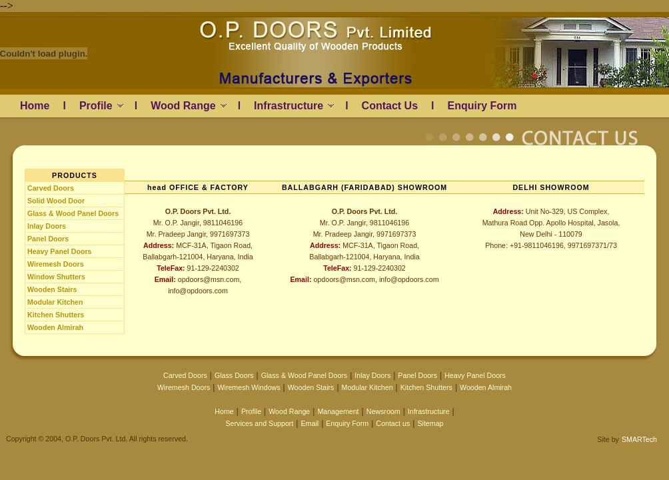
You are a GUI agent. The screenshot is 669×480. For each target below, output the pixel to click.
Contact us (393, 423)
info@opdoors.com (198, 291)
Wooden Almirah (55, 327)
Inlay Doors (46, 226)
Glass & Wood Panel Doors (73, 213)
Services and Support (259, 423)
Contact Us (390, 105)
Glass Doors (234, 375)
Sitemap (430, 423)
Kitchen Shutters (55, 315)
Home (34, 105)
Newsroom (383, 411)
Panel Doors (48, 239)
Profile (101, 105)
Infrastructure (294, 105)
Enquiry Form (481, 105)
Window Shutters (56, 277)
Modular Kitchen (55, 302)
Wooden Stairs (52, 289)
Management (337, 411)
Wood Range (188, 105)
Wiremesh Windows (248, 387)
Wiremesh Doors (55, 264)
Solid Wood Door (56, 201)
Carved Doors (50, 188)
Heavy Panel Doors (59, 251)
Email (310, 423)
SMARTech (639, 439)
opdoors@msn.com (209, 279)
